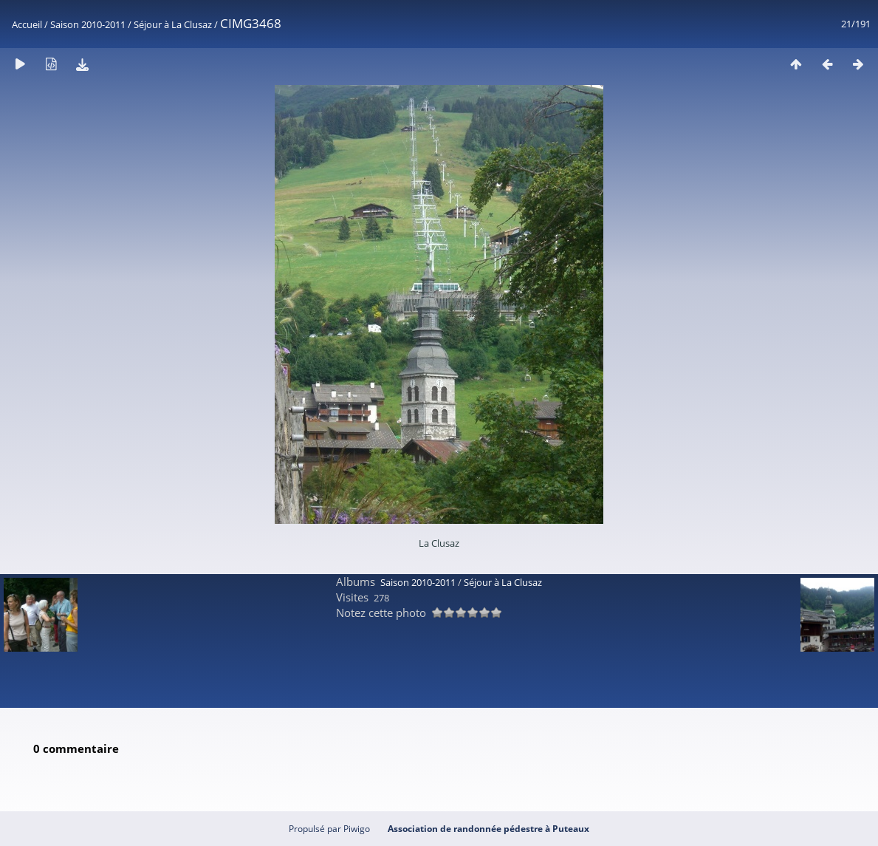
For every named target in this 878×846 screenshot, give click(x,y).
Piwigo (356, 828)
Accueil (27, 24)
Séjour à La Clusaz (173, 24)
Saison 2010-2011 (88, 24)
